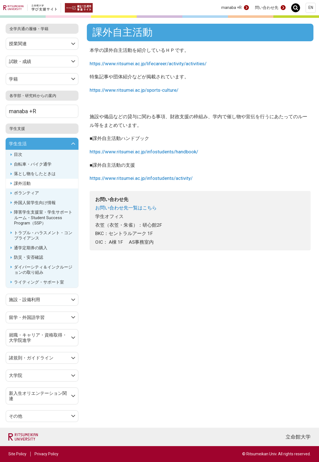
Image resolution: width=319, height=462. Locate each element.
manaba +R (231, 7)
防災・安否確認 (28, 257)
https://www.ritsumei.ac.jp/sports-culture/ (134, 90)
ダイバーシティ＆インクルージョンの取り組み (43, 270)
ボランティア (26, 192)
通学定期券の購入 (30, 247)
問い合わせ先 (266, 7)
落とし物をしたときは (35, 173)
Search (297, 7)
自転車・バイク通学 (32, 164)
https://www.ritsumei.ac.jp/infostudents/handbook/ (144, 151)
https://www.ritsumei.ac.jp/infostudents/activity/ (141, 178)
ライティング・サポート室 (39, 282)
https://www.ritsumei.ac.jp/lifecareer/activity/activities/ (148, 63)
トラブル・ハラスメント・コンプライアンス (43, 235)
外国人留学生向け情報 (35, 202)
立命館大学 (298, 437)
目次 (18, 154)
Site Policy (17, 454)
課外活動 (22, 183)
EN (310, 7)
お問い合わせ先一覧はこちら (126, 208)
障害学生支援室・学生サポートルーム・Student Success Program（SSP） (43, 218)
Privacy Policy (46, 454)
